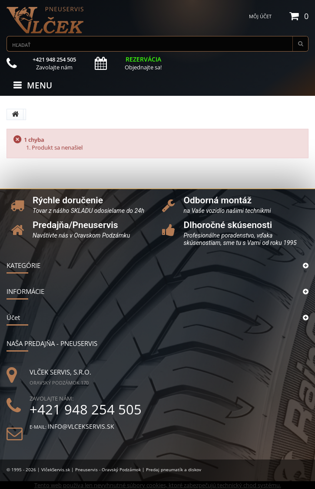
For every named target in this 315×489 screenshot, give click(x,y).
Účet (13, 317)
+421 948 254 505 (86, 409)
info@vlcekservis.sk (81, 426)
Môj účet (260, 16)
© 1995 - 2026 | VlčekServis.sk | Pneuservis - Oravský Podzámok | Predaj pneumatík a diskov (104, 469)
